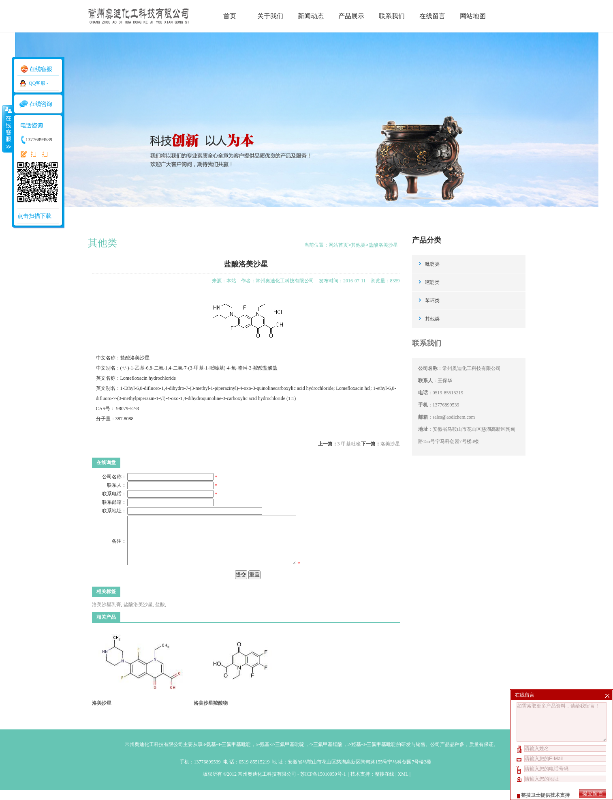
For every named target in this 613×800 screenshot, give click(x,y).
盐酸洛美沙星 (383, 245)
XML (402, 784)
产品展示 (351, 16)
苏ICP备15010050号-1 (323, 784)
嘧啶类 (432, 282)
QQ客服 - (38, 83)
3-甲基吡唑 (349, 444)
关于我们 (270, 16)
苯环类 (432, 300)
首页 (229, 16)
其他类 (358, 245)
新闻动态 (311, 16)
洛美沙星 (390, 444)
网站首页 (338, 245)
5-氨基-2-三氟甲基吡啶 (280, 754)
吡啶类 (432, 264)
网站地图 (473, 16)
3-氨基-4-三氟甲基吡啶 (227, 754)
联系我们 (392, 16)
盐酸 (160, 614)
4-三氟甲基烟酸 (326, 754)
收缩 (7, 129)
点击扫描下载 (34, 216)
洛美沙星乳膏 (106, 614)
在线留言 (432, 16)
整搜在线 (384, 784)
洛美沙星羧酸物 (211, 713)
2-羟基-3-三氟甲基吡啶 (372, 754)
